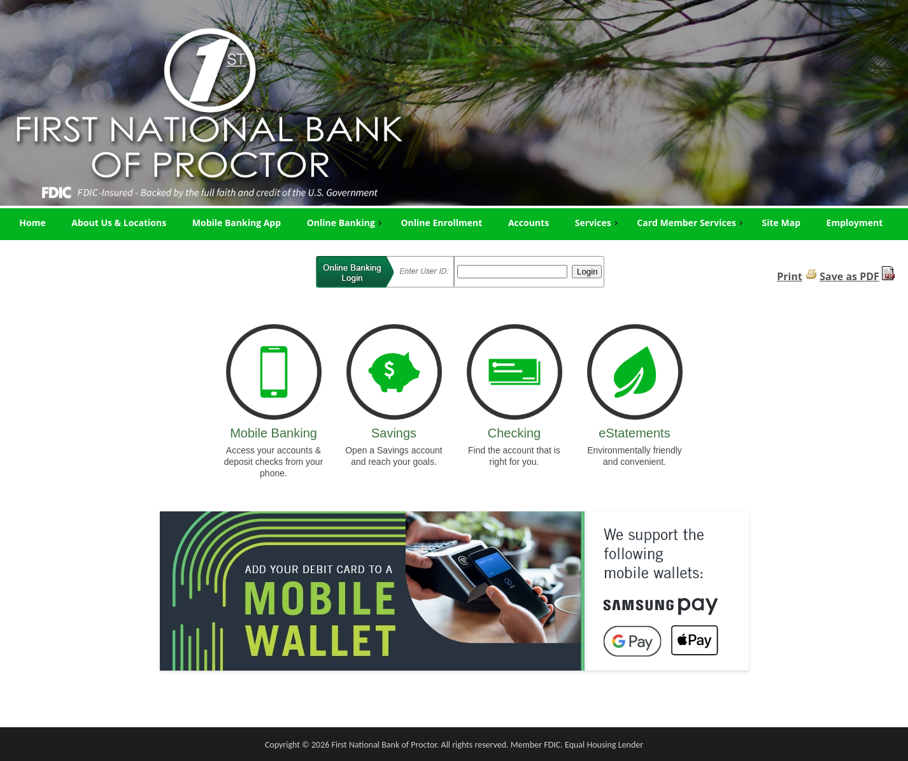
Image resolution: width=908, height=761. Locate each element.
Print (789, 276)
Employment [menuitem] (854, 223)
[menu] (454, 223)
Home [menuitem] (32, 223)
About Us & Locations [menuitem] (118, 223)
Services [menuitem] (598, 223)
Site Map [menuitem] (781, 223)
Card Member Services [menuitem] (691, 223)
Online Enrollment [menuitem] (441, 223)
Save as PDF (849, 276)
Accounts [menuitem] (528, 223)
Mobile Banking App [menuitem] (236, 223)
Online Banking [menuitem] (346, 223)
